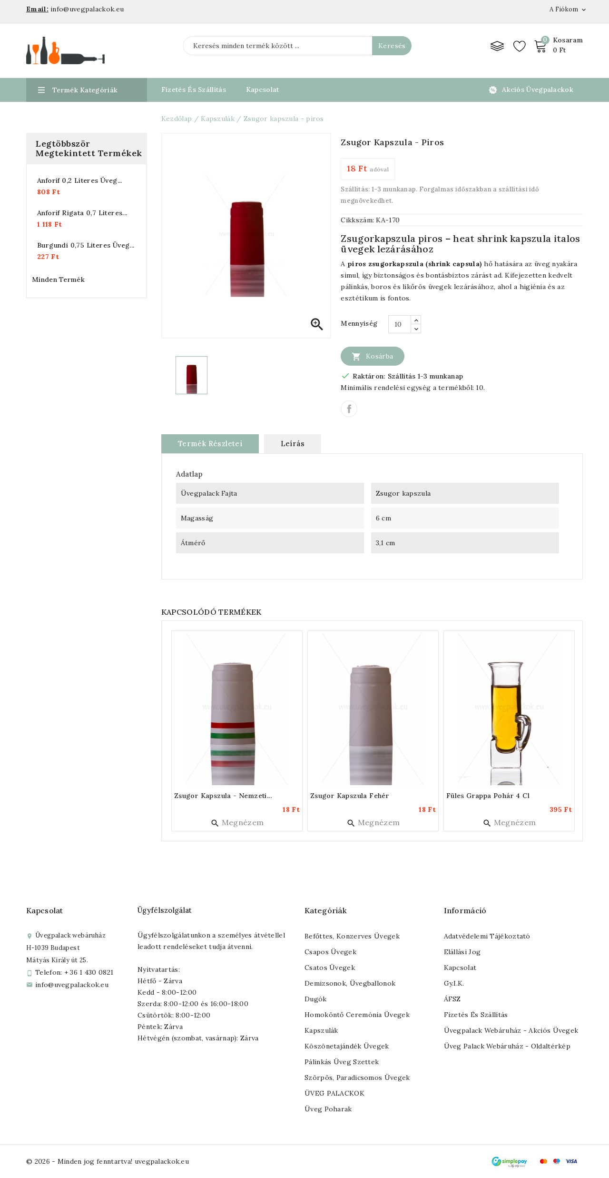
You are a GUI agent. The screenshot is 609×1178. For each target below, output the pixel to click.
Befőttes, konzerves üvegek (352, 936)
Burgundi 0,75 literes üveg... (86, 245)
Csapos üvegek (330, 952)
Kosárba (372, 356)
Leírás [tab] (292, 443)
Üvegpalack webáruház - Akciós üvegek (511, 1030)
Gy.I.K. (454, 983)
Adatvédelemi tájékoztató (487, 936)
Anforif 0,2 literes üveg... (79, 180)
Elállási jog (462, 952)
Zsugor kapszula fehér (349, 795)
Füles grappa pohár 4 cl (488, 795)
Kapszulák (321, 1030)
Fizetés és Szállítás (193, 89)
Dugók (315, 999)
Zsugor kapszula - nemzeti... (223, 795)
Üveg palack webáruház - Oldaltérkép (507, 1046)
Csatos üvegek (329, 967)
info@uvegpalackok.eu (71, 984)
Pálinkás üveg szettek (341, 1062)
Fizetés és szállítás (476, 1014)
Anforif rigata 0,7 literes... (82, 213)
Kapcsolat (262, 89)
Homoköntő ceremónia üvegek (357, 1014)
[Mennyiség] (399, 324)
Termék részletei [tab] (210, 443)
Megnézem (237, 822)
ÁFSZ (452, 999)
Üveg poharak (328, 1109)
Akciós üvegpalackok (537, 89)
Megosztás (349, 409)
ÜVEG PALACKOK (334, 1093)
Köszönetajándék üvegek (346, 1046)
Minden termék (58, 279)
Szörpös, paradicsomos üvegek (357, 1077)
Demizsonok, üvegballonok (349, 983)
